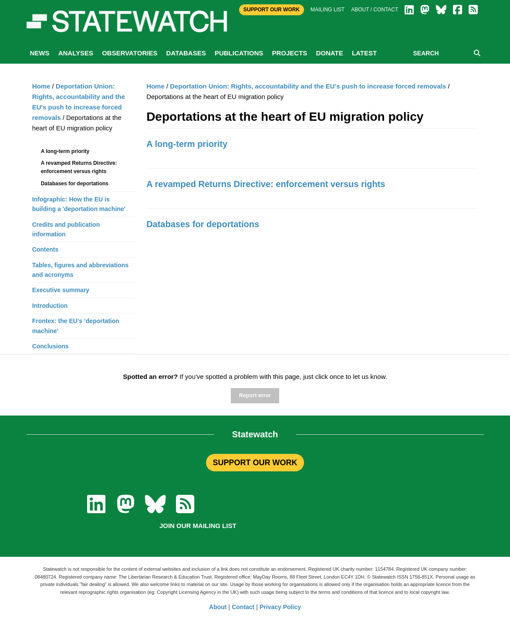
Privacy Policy (280, 606)
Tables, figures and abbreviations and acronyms (80, 270)
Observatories (129, 53)
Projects (289, 53)
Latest (364, 53)
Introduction (50, 305)
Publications (239, 53)
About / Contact (374, 10)
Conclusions (50, 346)
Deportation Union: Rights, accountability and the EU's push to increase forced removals (308, 86)
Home (155, 86)
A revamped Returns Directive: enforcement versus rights (265, 184)
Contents (45, 249)
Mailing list (328, 10)
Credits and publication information (66, 229)
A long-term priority (186, 144)
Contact (243, 606)
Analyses (75, 53)
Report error (255, 395)
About (217, 606)
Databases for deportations (202, 224)
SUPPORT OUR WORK (254, 462)
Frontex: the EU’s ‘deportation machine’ (75, 325)
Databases (186, 53)
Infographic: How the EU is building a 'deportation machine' (78, 204)
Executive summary (61, 289)
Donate (329, 53)
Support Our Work (271, 10)
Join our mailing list (197, 525)
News (40, 53)
